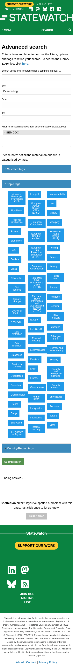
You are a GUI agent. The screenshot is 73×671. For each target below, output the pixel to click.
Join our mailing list (27, 598)
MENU (7, 30)
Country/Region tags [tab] (19, 448)
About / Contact (15, 9)
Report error (36, 516)
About (20, 662)
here (25, 63)
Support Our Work (19, 4)
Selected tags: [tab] (15, 169)
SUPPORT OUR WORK (36, 546)
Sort (4, 85)
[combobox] (36, 138)
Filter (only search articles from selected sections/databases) (34, 126)
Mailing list (44, 4)
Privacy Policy (48, 662)
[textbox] (4, 139)
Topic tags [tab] (12, 184)
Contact (31, 662)
